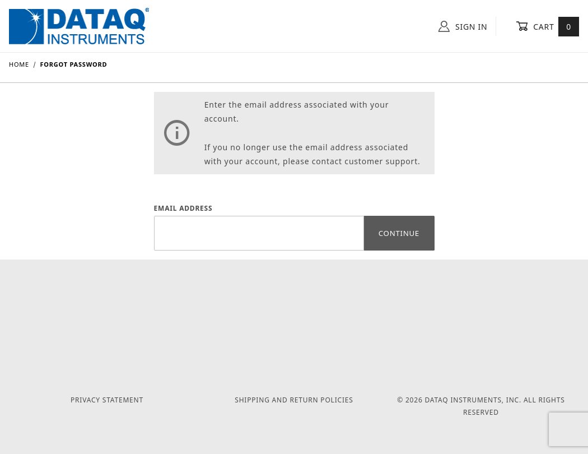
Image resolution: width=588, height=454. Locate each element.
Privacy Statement (107, 400)
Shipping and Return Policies (294, 400)
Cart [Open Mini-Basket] (547, 26)
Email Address (183, 208)
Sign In (462, 26)
